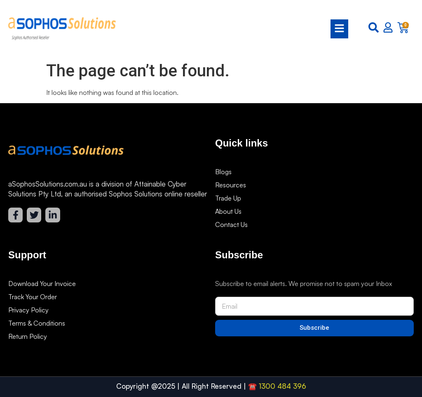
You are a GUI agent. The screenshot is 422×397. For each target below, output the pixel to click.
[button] (236, 29)
